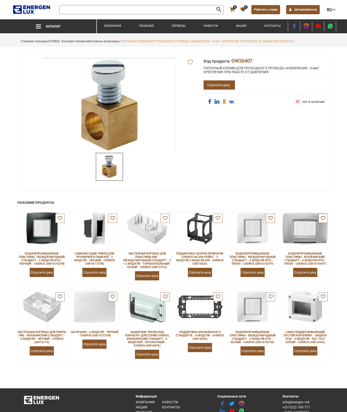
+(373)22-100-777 (296, 407)
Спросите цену (218, 85)
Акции (241, 26)
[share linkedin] (216, 101)
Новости (210, 26)
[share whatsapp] (330, 26)
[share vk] (231, 102)
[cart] (232, 10)
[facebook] (294, 26)
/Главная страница (34, 41)
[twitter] (232, 403)
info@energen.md (296, 402)
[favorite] (243, 10)
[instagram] (306, 26)
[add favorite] (190, 62)
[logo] (32, 10)
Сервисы (178, 26)
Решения (146, 26)
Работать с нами (265, 9)
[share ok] (224, 101)
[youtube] (318, 26)
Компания (112, 26)
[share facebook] (209, 101)
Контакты (272, 26)
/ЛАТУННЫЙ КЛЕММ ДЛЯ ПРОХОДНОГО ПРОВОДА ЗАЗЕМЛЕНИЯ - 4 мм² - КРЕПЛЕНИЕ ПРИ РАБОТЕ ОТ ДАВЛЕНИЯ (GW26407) (207, 41)
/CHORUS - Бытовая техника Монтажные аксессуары (83, 41)
